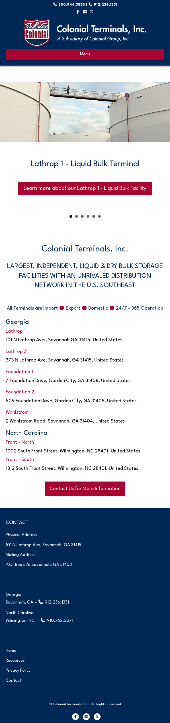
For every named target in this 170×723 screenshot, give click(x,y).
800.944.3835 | (75, 5)
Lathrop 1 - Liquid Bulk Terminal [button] (70, 217)
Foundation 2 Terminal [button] (88, 217)
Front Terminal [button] (99, 217)
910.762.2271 (60, 621)
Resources (15, 661)
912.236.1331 (105, 5)
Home (11, 651)
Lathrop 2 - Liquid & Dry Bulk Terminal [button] (76, 217)
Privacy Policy (18, 671)
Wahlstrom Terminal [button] (93, 217)
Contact (13, 681)
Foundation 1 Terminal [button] (82, 217)
